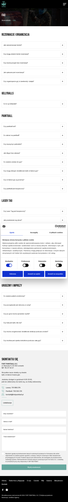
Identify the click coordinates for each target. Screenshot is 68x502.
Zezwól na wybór (34, 274)
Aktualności (58, 481)
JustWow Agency (13, 497)
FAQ (42, 481)
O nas (29, 481)
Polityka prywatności (46, 495)
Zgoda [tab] (12, 232)
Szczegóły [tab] (34, 232)
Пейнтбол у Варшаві (16, 481)
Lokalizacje (7, 409)
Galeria (49, 481)
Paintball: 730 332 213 (12, 398)
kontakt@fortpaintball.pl (13, 401)
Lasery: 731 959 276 (11, 394)
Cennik (36, 481)
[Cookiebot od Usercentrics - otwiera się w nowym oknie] (56, 226)
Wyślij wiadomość (34, 474)
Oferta (4, 481)
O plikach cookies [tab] (56, 232)
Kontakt (4, 484)
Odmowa (12, 274)
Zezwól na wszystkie (55, 274)
